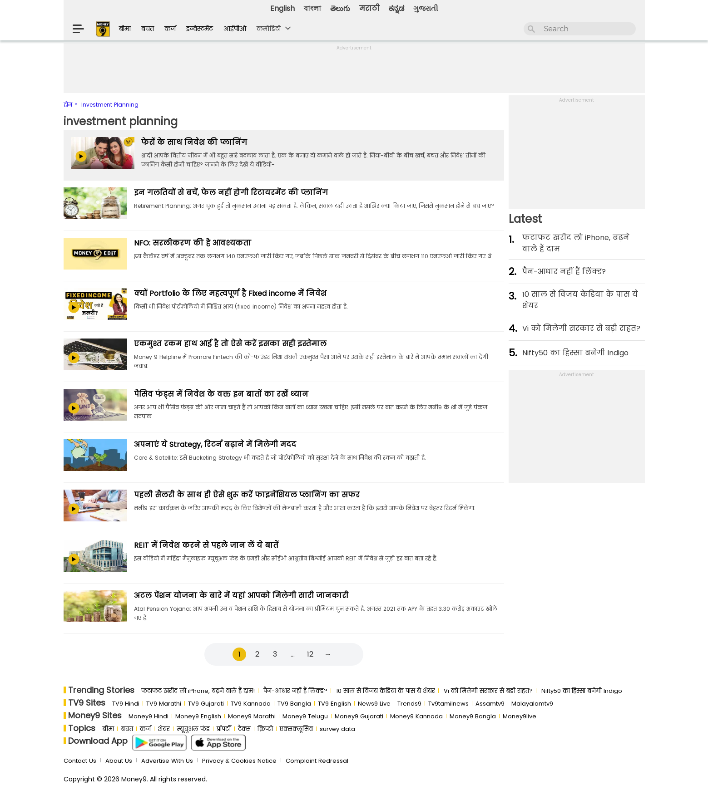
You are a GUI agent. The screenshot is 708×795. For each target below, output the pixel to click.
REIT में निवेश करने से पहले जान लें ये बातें (206, 545)
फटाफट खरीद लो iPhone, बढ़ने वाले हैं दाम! (198, 691)
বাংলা (312, 8)
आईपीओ (234, 28)
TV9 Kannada (251, 703)
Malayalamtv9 (532, 703)
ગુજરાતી (425, 8)
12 (310, 654)
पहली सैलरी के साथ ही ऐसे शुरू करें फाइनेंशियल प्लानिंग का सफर (247, 495)
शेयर (164, 729)
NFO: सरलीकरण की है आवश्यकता (192, 243)
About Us (118, 760)
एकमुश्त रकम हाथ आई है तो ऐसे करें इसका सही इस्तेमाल (230, 344)
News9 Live (374, 703)
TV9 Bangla (294, 703)
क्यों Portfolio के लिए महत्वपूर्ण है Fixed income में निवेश (230, 293)
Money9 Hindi (148, 716)
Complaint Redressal (317, 760)
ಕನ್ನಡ (396, 8)
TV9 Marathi (163, 703)
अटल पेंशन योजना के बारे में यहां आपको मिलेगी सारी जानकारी (241, 595)
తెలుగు (340, 8)
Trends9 (409, 703)
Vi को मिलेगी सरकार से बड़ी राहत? (581, 328)
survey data (337, 729)
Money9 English (198, 716)
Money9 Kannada (416, 716)
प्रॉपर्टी (224, 729)
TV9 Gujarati (206, 703)
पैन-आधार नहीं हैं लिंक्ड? (564, 271)
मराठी (369, 8)
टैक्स (244, 729)
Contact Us (80, 760)
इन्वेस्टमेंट (199, 28)
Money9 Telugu (305, 716)
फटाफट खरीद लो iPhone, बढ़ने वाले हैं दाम (575, 243)
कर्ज (170, 28)
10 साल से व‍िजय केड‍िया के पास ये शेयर (580, 300)
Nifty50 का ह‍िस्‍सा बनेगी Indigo (575, 353)
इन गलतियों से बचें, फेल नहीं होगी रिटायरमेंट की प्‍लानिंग (231, 192)
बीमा (125, 28)
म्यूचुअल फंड (193, 729)
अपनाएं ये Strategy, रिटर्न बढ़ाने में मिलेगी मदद (215, 444)
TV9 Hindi (125, 703)
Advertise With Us (167, 760)
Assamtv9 (490, 703)
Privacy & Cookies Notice (239, 760)
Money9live (519, 716)
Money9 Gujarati (359, 716)
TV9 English (334, 703)
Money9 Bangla (473, 716)
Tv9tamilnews (448, 703)
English (282, 8)
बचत (147, 28)
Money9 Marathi (252, 716)
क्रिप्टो (265, 729)
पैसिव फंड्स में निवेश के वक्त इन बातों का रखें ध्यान (221, 394)
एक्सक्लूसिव (296, 729)
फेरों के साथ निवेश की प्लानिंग (194, 142)
